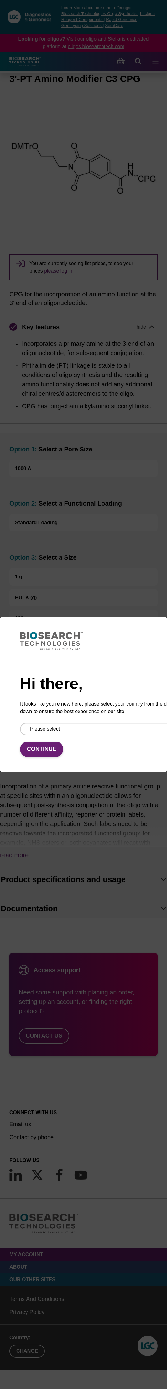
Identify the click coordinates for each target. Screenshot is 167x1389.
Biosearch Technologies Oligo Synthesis (99, 13)
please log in (58, 271)
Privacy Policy (26, 1312)
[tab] (83, 879)
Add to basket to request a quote (52, 650)
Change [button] (27, 1351)
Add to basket (83, 699)
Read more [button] (14, 855)
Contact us (44, 1036)
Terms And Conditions (36, 1299)
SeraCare (114, 25)
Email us (20, 1124)
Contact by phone (31, 1137)
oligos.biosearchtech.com (96, 46)
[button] (83, 327)
